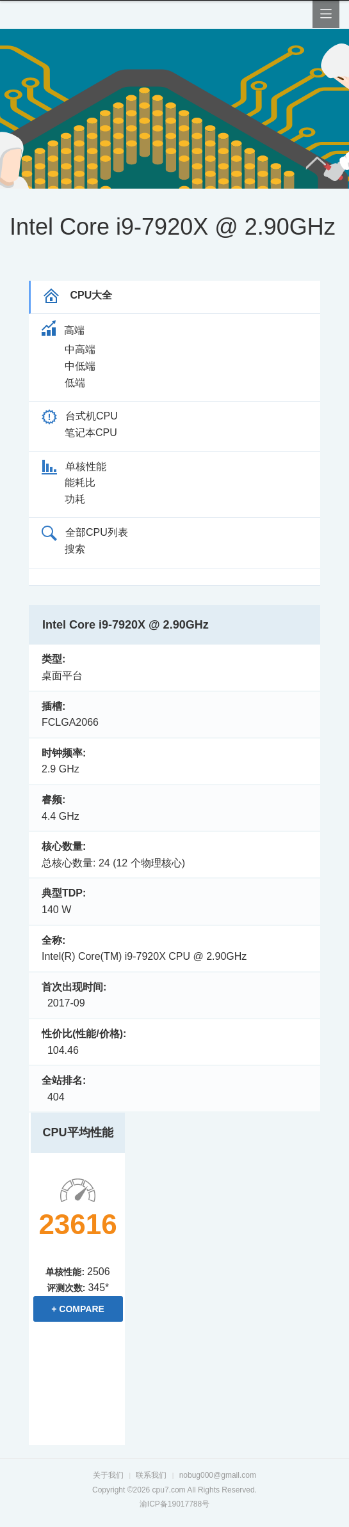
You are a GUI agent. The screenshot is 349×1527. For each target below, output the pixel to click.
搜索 (75, 549)
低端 (75, 382)
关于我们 (108, 1475)
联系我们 (151, 1475)
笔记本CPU (91, 432)
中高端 (80, 349)
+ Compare (77, 1309)
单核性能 (74, 466)
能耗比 (80, 482)
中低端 (80, 366)
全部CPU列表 (85, 532)
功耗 (75, 499)
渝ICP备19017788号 (174, 1504)
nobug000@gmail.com (217, 1475)
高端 (63, 330)
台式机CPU (80, 416)
